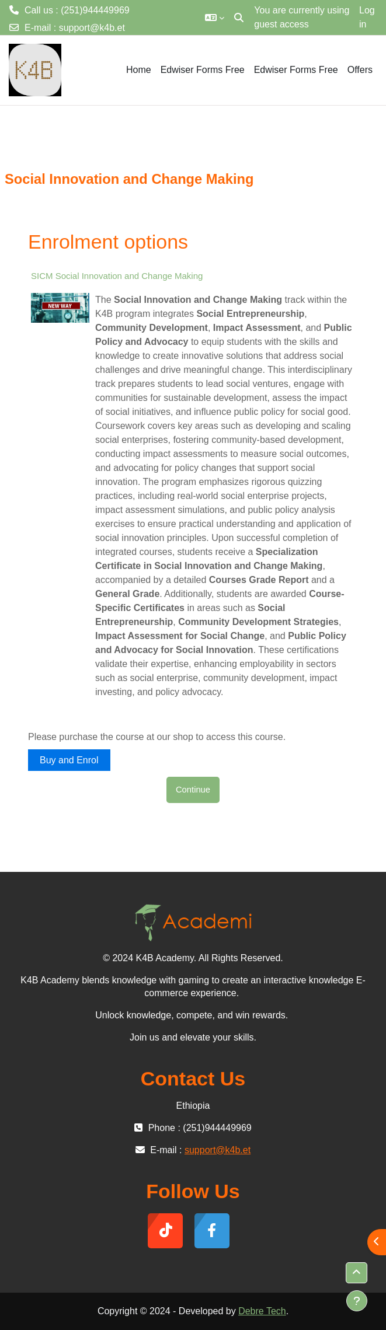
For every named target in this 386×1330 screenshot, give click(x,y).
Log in (367, 17)
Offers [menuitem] (360, 70)
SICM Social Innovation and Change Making (117, 276)
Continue (193, 789)
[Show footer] (356, 1300)
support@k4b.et (92, 28)
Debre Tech (262, 1311)
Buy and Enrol (69, 760)
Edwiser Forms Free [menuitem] (203, 70)
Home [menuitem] (138, 70)
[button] (214, 17)
